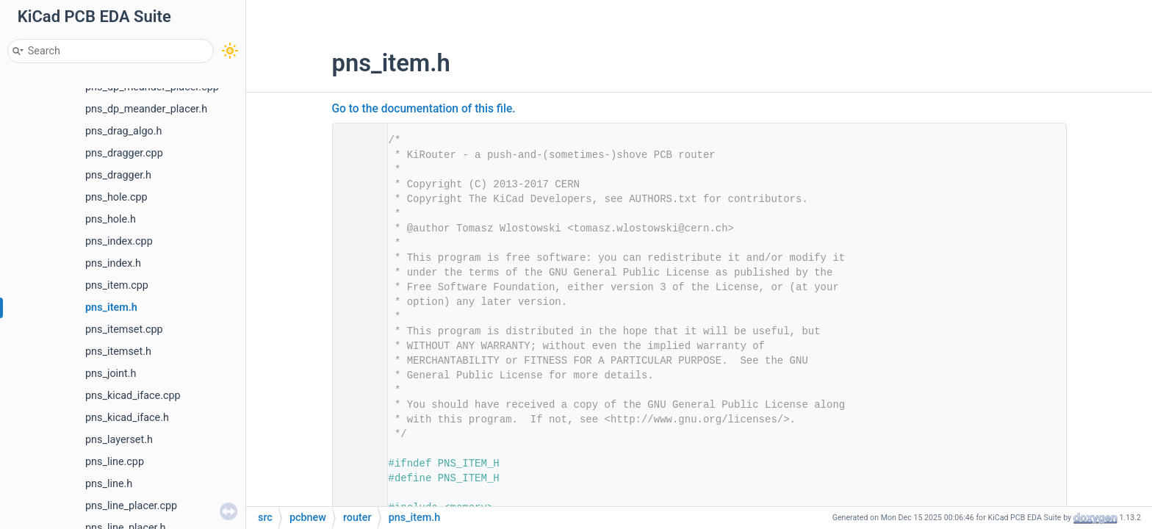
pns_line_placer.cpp (131, 506)
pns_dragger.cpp (124, 153)
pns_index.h (113, 263)
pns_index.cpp (119, 241)
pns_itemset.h (118, 351)
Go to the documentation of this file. (424, 108)
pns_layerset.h (119, 439)
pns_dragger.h (118, 175)
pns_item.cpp (116, 285)
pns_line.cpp (114, 462)
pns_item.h (111, 307)
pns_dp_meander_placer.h (146, 109)
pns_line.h (108, 484)
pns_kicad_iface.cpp (133, 395)
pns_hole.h (110, 219)
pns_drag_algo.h (123, 131)
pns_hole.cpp (116, 197)
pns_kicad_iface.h (127, 417)
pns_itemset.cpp (124, 329)
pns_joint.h (110, 373)
